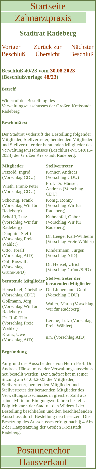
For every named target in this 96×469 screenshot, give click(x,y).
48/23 (50, 77)
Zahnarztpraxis (43, 18)
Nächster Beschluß (81, 50)
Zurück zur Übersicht (48, 50)
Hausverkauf (43, 462)
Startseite (48, 6)
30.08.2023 (62, 71)
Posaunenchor (43, 450)
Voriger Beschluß (13, 50)
